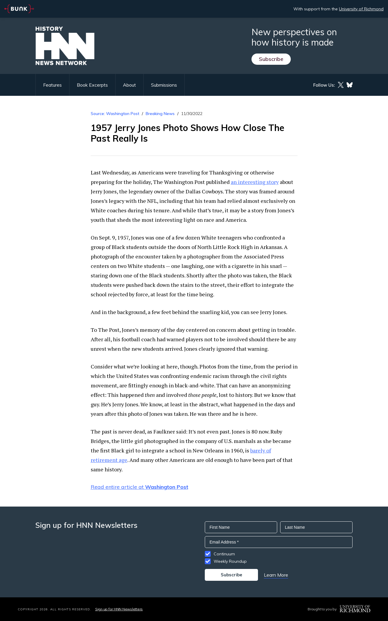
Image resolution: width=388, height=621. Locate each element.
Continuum (224, 554)
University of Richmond (361, 9)
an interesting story (255, 181)
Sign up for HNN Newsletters (119, 609)
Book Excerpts (92, 85)
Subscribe (271, 59)
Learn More (276, 575)
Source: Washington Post (115, 113)
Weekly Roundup (230, 561)
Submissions (164, 85)
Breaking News (160, 113)
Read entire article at (139, 486)
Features (52, 85)
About (129, 85)
